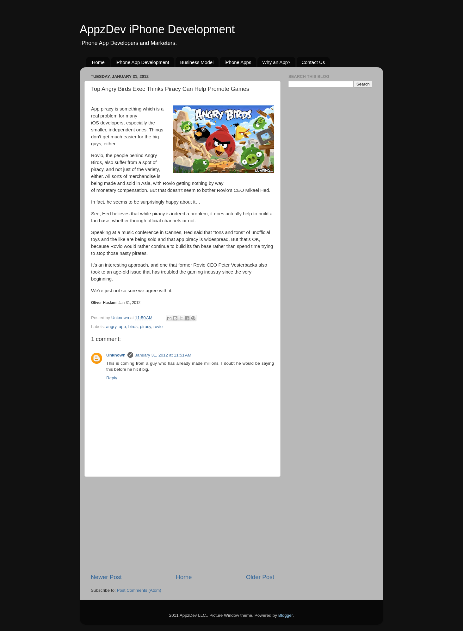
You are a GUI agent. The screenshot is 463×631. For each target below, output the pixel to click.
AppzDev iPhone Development (157, 29)
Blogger (285, 615)
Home (98, 62)
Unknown (116, 355)
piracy (145, 326)
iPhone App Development (142, 62)
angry (111, 326)
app (122, 326)
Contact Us (313, 62)
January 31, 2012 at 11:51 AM (163, 355)
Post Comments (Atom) (139, 590)
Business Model (197, 62)
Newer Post (106, 577)
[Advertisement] (182, 525)
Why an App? (276, 62)
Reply (111, 377)
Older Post (260, 577)
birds (133, 326)
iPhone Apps (238, 62)
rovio (158, 326)
